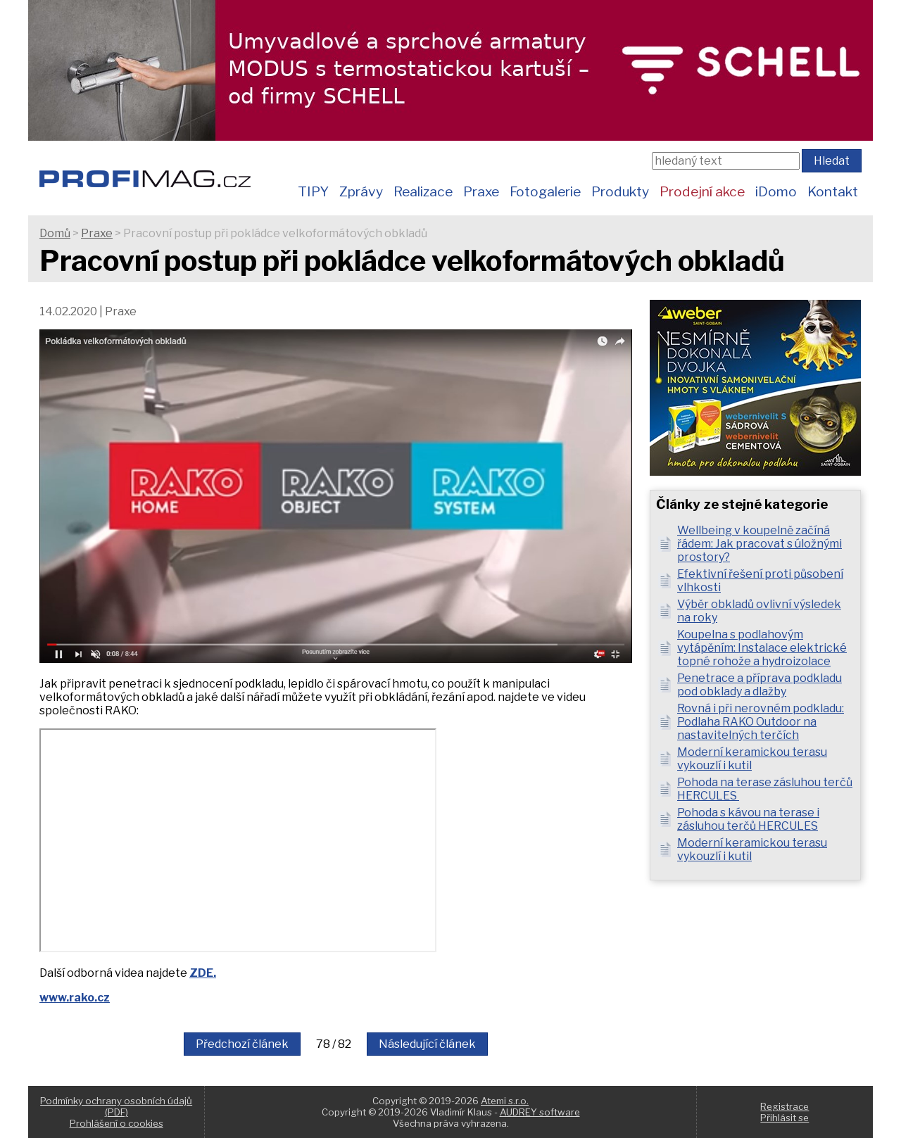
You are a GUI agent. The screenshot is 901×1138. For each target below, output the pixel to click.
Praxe (481, 191)
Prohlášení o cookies (116, 1123)
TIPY (313, 191)
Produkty (620, 191)
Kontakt (832, 191)
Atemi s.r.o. (505, 1100)
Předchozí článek (242, 1044)
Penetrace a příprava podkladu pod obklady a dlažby (759, 684)
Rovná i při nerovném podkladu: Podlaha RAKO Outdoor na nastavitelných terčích (760, 722)
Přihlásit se (784, 1117)
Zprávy (361, 191)
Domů (54, 233)
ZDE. (202, 973)
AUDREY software (540, 1112)
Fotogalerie (545, 191)
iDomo (776, 191)
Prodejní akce (702, 191)
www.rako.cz (74, 997)
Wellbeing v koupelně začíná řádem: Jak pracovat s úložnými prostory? (759, 544)
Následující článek (427, 1044)
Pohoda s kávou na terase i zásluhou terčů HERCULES (748, 819)
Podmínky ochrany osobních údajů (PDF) (116, 1106)
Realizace (423, 191)
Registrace (784, 1106)
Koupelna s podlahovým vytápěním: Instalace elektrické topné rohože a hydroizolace (762, 648)
